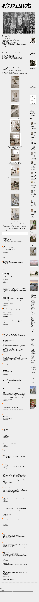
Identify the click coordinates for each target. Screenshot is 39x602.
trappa (31, 327)
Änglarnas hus (5, 429)
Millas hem (4, 370)
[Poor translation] (3, 590)
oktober (33, 349)
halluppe (32, 307)
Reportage (32, 322)
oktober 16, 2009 (5, 470)
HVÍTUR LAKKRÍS (16, 6)
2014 (31, 339)
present (32, 321)
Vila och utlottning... (35, 210)
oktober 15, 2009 (5, 341)
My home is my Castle (6, 297)
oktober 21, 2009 (5, 574)
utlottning (32, 332)
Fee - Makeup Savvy (5, 246)
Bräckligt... (32, 350)
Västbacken (4, 455)
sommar (32, 324)
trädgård (32, 328)
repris (31, 323)
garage (32, 304)
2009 (31, 345)
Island (31, 309)
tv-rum (32, 329)
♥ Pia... (4, 344)
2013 (31, 340)
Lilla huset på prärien (6, 552)
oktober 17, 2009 (5, 560)
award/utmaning (33, 295)
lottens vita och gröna (6, 261)
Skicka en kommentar (6, 576)
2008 (31, 382)
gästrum (32, 305)
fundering (32, 302)
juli (32, 373)
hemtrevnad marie (5, 464)
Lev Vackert (32, 313)
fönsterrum (32, 303)
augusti (33, 372)
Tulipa (4, 403)
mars (32, 378)
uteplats (32, 331)
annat (31, 294)
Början (32, 299)
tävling (32, 330)
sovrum (32, 325)
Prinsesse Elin (5, 542)
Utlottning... (33, 355)
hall (31, 306)
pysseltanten (4, 238)
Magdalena (4, 533)
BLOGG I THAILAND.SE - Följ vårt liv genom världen (10, 334)
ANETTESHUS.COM (6, 518)
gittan (4, 354)
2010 (31, 344)
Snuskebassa (4, 497)
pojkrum (32, 320)
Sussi (3, 571)
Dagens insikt (32, 300)
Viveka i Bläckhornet (6, 273)
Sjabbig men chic (5, 563)
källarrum (32, 311)
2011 (31, 343)
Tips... (31, 326)
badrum (32, 296)
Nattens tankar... (33, 367)
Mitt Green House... (35, 182)
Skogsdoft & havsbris (6, 392)
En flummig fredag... (35, 123)
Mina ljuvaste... (35, 173)
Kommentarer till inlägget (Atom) (11, 579)
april (32, 377)
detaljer (32, 301)
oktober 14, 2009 (5, 252)
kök (31, 312)
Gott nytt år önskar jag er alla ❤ (35, 143)
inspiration (32, 308)
